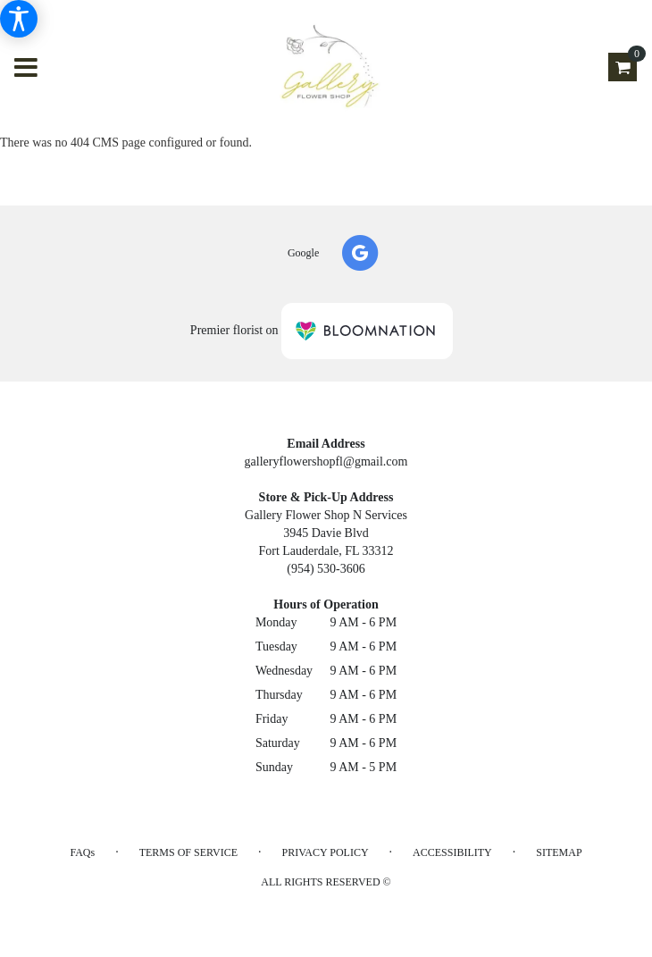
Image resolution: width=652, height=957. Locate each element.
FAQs (82, 852)
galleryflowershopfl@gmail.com (326, 461)
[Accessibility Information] (19, 19)
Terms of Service (188, 852)
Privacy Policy (325, 852)
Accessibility (452, 852)
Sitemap (558, 852)
